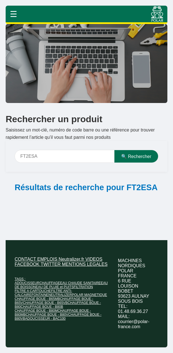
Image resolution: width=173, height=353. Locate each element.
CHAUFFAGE (49, 283)
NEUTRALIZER (60, 295)
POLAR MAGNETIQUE (89, 295)
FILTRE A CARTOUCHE (33, 291)
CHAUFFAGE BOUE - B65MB (37, 299)
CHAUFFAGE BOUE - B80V (47, 315)
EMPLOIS (48, 259)
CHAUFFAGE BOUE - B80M (36, 311)
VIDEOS (93, 259)
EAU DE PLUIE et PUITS (55, 287)
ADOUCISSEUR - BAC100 (45, 319)
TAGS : (20, 279)
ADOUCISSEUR (27, 283)
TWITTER (51, 264)
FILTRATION (83, 287)
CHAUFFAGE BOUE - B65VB (45, 303)
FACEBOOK (28, 264)
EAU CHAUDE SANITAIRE (80, 283)
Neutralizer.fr (72, 259)
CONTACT (26, 259)
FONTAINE (40, 295)
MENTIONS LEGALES (85, 264)
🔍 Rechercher (136, 156)
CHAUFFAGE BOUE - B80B (42, 307)
